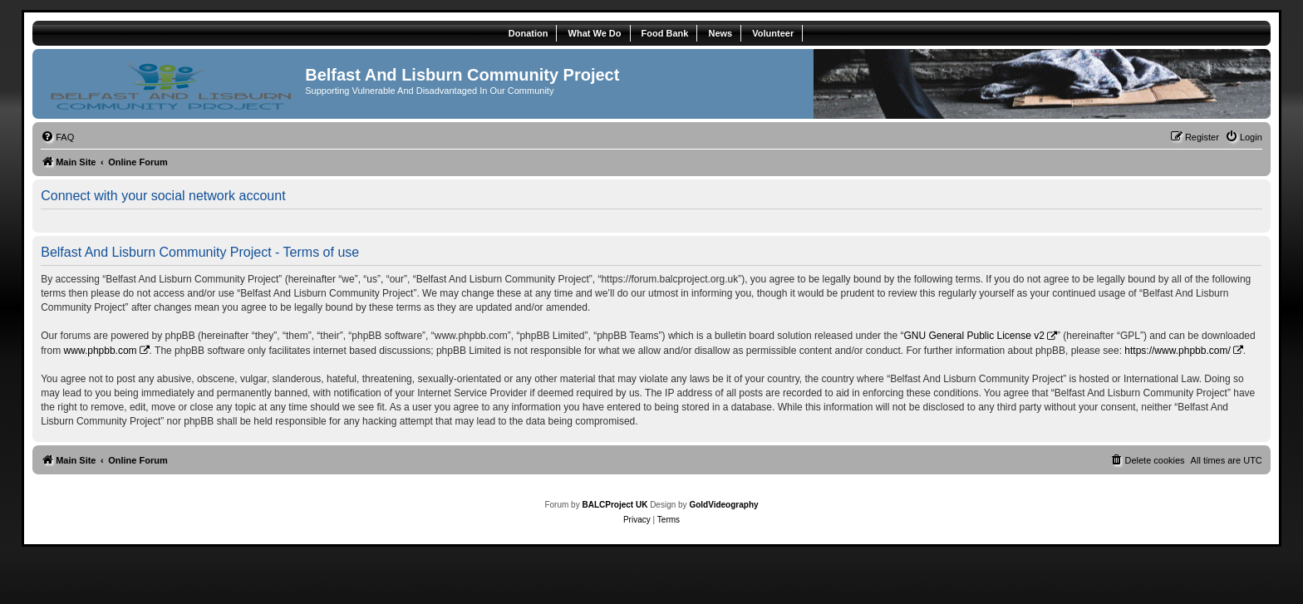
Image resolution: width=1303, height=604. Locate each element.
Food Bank (665, 33)
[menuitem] (57, 137)
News (720, 33)
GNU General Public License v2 (973, 335)
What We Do (595, 33)
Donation (528, 33)
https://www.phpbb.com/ (1177, 350)
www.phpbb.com (100, 350)
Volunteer (773, 33)
